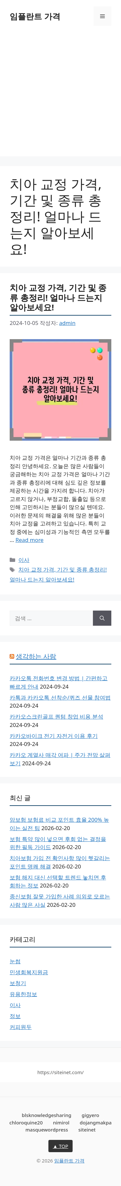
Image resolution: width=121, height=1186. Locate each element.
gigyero (90, 1115)
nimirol (61, 1122)
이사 (23, 560)
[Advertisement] (60, 95)
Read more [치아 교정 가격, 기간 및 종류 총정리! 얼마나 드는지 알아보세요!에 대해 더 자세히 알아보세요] (29, 540)
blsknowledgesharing (47, 1115)
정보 (15, 1016)
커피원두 (21, 1027)
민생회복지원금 (29, 972)
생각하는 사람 (36, 656)
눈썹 (15, 961)
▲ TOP (60, 1146)
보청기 (18, 983)
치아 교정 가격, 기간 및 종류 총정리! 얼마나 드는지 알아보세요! (58, 297)
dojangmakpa (96, 1122)
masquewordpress (46, 1129)
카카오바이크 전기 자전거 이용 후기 (54, 736)
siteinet (87, 1129)
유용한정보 (23, 994)
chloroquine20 (26, 1122)
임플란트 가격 (35, 16)
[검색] (102, 618)
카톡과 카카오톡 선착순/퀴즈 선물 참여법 (60, 697)
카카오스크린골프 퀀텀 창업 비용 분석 (56, 716)
